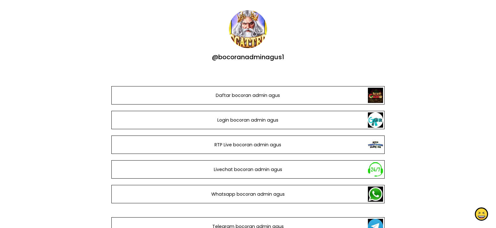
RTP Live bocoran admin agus (247, 145)
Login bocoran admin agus (247, 120)
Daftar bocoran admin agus (248, 95)
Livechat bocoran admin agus (248, 169)
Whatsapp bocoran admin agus (248, 194)
